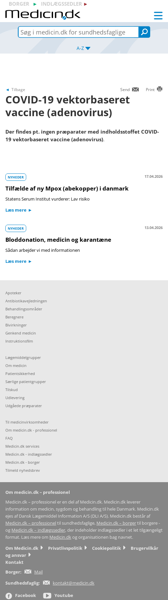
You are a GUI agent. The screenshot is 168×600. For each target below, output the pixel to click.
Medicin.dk (60, 537)
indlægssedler (61, 3)
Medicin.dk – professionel (30, 523)
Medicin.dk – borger (116, 523)
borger (19, 3)
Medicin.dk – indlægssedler (38, 530)
